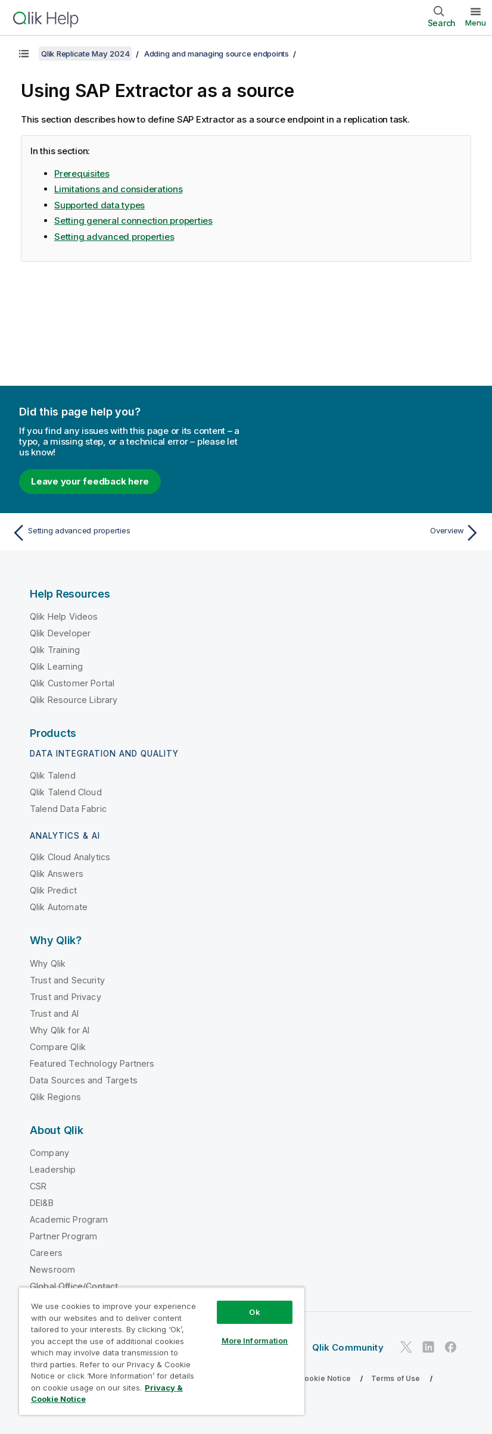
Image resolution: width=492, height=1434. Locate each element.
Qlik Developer (60, 633)
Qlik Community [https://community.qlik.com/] (348, 1347)
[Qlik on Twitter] (406, 1347)
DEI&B (42, 1203)
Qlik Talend (53, 775)
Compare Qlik (58, 1047)
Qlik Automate (59, 907)
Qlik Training (55, 650)
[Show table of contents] (24, 53)
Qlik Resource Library (73, 700)
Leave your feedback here (90, 481)
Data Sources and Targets (84, 1080)
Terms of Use (396, 1378)
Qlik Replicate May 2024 (85, 53)
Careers (46, 1253)
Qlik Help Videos (64, 616)
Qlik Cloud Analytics (70, 857)
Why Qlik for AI (59, 1030)
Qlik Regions (55, 1097)
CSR (38, 1186)
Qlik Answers (56, 873)
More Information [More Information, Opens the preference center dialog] (255, 1340)
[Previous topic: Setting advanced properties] (125, 533)
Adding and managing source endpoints (216, 53)
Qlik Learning (56, 666)
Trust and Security (67, 980)
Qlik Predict (53, 890)
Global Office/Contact (74, 1286)
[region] (161, 1351)
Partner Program (63, 1236)
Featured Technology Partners (92, 1063)
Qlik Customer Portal (72, 683)
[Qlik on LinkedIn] (428, 1347)
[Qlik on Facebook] (451, 1347)
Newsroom (52, 1269)
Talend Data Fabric (68, 809)
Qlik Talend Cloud (66, 792)
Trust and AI (54, 1013)
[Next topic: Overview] (367, 533)
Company (49, 1153)
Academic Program (69, 1219)
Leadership (53, 1169)
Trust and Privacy (65, 997)
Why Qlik (48, 963)
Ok (254, 1312)
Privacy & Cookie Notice (307, 1378)
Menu (475, 22)
